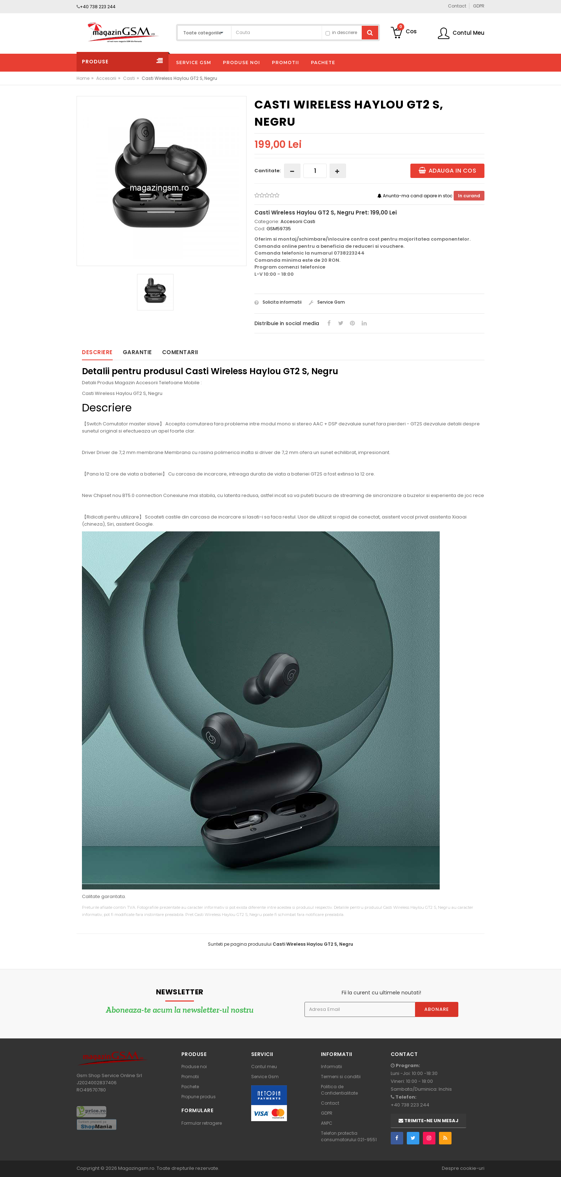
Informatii (331, 1066)
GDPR (326, 1113)
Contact (330, 1103)
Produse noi (194, 1066)
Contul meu (264, 1066)
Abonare (436, 1009)
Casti (129, 78)
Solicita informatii (278, 302)
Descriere (97, 352)
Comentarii (180, 352)
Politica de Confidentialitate (339, 1090)
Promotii (190, 1077)
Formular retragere (201, 1123)
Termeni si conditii (341, 1077)
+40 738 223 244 (98, 7)
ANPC (326, 1123)
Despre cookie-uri (463, 1168)
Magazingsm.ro (136, 1168)
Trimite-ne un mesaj (428, 1120)
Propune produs (198, 1097)
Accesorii (106, 78)
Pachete (190, 1087)
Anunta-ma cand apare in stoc (415, 196)
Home (83, 78)
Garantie (137, 352)
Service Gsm (327, 302)
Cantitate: (267, 170)
